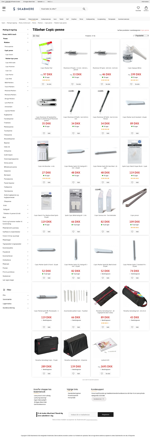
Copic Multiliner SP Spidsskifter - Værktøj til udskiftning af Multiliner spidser (46, 118)
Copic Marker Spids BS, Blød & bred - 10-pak (105, 265)
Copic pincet (135, 215)
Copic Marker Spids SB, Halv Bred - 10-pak (105, 167)
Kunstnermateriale (123, 19)
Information (145, 1)
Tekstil (61, 19)
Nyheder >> (41, 1)
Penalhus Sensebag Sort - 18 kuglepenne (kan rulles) (105, 311)
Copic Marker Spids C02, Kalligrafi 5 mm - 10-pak (75, 167)
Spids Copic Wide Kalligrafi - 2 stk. (76, 215)
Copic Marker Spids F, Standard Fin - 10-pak (134, 265)
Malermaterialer (33, 19)
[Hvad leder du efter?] (63, 9)
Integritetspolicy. (92, 420)
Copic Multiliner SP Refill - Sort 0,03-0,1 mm (75, 118)
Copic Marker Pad (46, 68)
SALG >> (50, 1)
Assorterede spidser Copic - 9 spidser (76, 311)
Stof (67, 19)
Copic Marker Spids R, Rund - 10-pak (46, 264)
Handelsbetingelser (74, 393)
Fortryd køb (71, 398)
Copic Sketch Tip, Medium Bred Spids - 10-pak (46, 216)
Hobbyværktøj (90, 19)
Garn (55, 19)
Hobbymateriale (46, 19)
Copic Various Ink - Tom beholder (105, 215)
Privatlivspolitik (73, 395)
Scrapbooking (102, 19)
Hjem (3, 23)
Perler (81, 19)
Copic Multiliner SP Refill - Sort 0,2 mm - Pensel (105, 118)
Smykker (74, 19)
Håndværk (22, 19)
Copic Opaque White (134, 68)
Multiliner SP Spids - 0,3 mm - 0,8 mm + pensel (76, 69)
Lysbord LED (105, 360)
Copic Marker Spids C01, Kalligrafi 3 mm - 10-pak (75, 265)
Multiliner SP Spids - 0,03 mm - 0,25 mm (105, 68)
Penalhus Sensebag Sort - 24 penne (75, 360)
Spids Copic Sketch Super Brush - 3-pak (134, 166)
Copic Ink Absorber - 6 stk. (46, 166)
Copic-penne (145, 30)
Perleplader (111, 19)
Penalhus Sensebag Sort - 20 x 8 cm (134, 311)
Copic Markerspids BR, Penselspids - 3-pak (46, 311)
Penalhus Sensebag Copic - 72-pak (46, 360)
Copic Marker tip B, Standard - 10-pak (135, 117)
